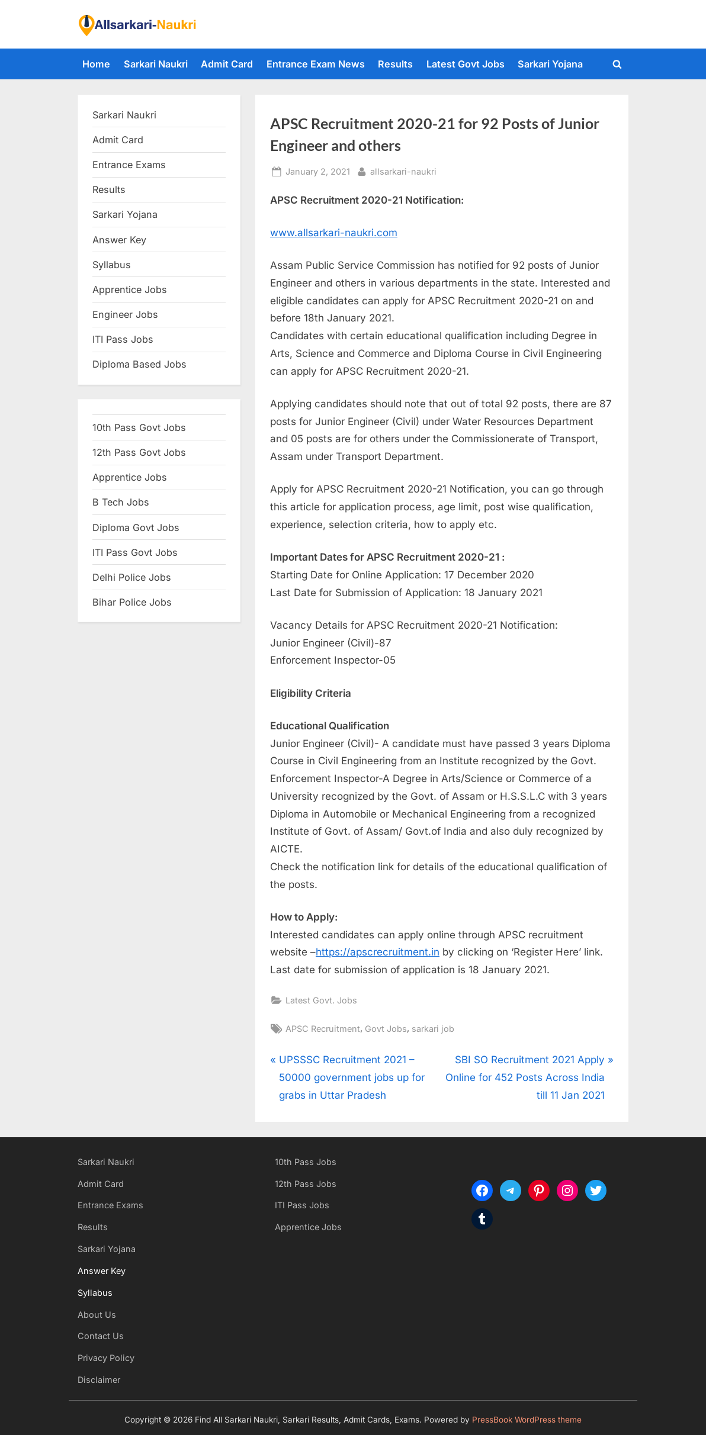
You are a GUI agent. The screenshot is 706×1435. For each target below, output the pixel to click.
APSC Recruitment (322, 1029)
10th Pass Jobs (305, 1162)
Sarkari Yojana (550, 64)
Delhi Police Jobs (131, 577)
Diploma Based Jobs (139, 364)
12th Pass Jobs (305, 1184)
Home (96, 64)
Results (395, 64)
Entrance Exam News (316, 64)
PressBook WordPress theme (527, 1419)
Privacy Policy (106, 1358)
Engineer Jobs (125, 314)
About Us (97, 1314)
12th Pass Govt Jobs (139, 452)
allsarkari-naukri (403, 170)
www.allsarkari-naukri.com (333, 233)
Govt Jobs (386, 1029)
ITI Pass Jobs (122, 339)
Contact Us (101, 1336)
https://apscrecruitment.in (377, 952)
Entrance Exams (110, 1205)
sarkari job (433, 1029)
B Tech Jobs (120, 502)
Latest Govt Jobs (465, 64)
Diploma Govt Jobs (135, 527)
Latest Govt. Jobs (321, 1000)
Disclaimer (99, 1380)
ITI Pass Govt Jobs (135, 552)
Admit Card (227, 64)
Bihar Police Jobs (132, 602)
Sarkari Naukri (156, 64)
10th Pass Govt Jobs (139, 427)
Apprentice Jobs (129, 289)
